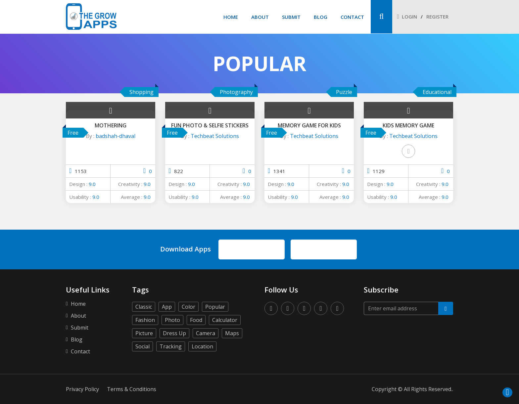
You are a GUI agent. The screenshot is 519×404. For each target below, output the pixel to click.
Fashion (145, 320)
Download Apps (185, 249)
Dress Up (174, 333)
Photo (172, 320)
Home (230, 17)
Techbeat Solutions (215, 136)
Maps (232, 333)
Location (202, 346)
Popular (215, 306)
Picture (144, 333)
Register (437, 16)
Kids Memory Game (408, 125)
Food (196, 320)
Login (407, 16)
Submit (291, 17)
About (260, 17)
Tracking (171, 346)
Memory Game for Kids (309, 125)
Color (188, 306)
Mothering (110, 125)
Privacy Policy (82, 389)
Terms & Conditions (131, 389)
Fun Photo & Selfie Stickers (210, 125)
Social (142, 346)
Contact (352, 17)
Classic (143, 306)
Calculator (224, 320)
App (167, 306)
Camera (205, 333)
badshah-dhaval (115, 136)
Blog (320, 17)
